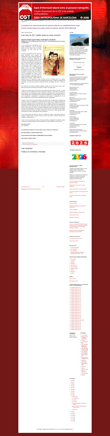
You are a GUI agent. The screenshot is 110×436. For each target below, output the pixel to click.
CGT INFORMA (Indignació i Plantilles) (84, 345)
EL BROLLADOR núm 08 (76, 317)
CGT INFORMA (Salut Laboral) (84, 354)
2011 (72, 420)
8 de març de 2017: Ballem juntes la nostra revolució (79, 407)
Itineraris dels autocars (74, 214)
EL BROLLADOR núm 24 (76, 292)
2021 (72, 387)
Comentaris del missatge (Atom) (34, 189)
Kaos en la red (74, 265)
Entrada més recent (26, 186)
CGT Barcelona (74, 250)
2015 (72, 413)
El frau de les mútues (74, 240)
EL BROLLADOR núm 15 (76, 306)
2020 (72, 389)
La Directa (73, 260)
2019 (72, 391)
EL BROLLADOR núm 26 (76, 289)
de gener (74, 409)
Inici (43, 186)
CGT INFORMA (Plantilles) (84, 351)
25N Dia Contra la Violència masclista (84, 337)
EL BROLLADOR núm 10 (76, 313)
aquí (73, 335)
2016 (72, 411)
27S (82, 340)
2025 (72, 380)
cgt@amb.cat (24, 21)
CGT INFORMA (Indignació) (84, 349)
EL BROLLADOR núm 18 (76, 301)
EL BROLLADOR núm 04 (76, 324)
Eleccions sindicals (83, 361)
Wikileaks (73, 271)
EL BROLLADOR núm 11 (76, 312)
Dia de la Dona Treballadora (32, 144)
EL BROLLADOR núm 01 (76, 329)
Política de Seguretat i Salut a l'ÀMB (77, 212)
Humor (82, 366)
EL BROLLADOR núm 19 (76, 299)
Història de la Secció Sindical (84, 363)
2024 (72, 382)
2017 (72, 394)
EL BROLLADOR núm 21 (76, 296)
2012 (72, 418)
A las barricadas (74, 266)
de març (74, 401)
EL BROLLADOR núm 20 (76, 298)
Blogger (71, 429)
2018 (72, 393)
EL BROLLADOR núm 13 (76, 309)
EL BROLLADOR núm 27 (76, 287)
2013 (72, 417)
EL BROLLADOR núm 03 (76, 326)
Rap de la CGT (73, 278)
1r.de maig (83, 335)
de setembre (74, 398)
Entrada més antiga (61, 186)
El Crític (72, 269)
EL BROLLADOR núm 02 (76, 328)
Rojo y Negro (73, 259)
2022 (72, 385)
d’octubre (74, 396)
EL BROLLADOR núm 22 (76, 295)
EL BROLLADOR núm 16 (76, 304)
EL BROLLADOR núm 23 (76, 293)
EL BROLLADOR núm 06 (76, 321)
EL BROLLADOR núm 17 (76, 303)
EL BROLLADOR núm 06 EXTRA (77, 320)
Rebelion (72, 262)
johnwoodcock (58, 429)
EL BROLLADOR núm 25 (76, 290)
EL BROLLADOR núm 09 (76, 315)
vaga (82, 374)
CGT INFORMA (84, 341)
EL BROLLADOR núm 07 (76, 318)
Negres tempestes (74, 268)
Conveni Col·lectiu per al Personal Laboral (78, 189)
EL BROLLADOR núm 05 (76, 323)
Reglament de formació (79, 218)
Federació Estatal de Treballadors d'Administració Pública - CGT (77, 253)
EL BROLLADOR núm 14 (76, 307)
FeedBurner (81, 69)
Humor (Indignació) (83, 369)
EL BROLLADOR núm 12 (76, 310)
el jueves (72, 273)
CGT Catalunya (74, 249)
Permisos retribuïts (73, 203)
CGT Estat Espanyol (75, 247)
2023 (72, 384)
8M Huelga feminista (74, 281)
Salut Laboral (84, 373)
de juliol (73, 400)
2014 (72, 415)
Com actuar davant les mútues (76, 238)
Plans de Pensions (83, 371)
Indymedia (73, 263)
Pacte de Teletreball (74, 209)
